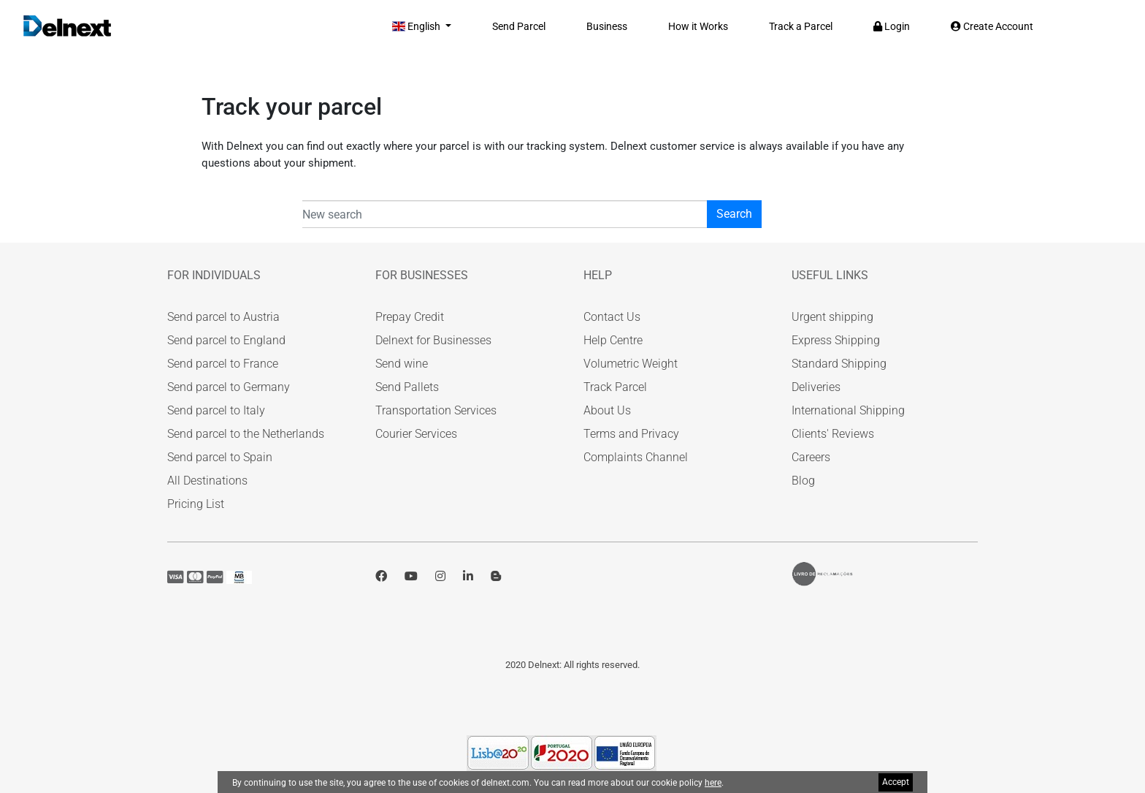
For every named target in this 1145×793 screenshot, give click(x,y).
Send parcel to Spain (219, 457)
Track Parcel (615, 387)
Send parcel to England (226, 340)
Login (891, 26)
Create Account (992, 26)
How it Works (698, 26)
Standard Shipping (839, 364)
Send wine (401, 364)
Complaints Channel (635, 457)
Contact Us (611, 317)
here (713, 783)
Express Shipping (836, 340)
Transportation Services (436, 410)
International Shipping (848, 410)
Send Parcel (518, 26)
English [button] (417, 26)
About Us (607, 410)
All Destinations (207, 480)
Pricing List (195, 504)
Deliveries (816, 387)
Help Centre (613, 340)
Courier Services (416, 434)
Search (734, 214)
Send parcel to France (222, 364)
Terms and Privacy (631, 434)
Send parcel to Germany (228, 387)
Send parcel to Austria (223, 317)
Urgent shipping (832, 317)
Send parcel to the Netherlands (245, 434)
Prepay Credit (409, 317)
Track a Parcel (800, 26)
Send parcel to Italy (216, 410)
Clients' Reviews (833, 434)
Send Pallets (407, 387)
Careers (811, 457)
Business (606, 26)
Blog (803, 480)
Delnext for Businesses (433, 340)
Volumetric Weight (630, 364)
